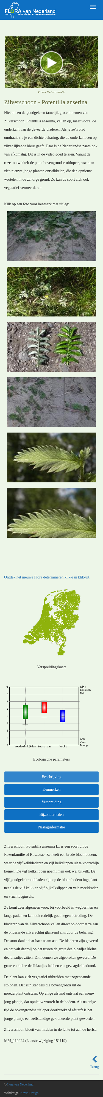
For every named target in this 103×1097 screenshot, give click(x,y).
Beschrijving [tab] (52, 777)
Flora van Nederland (20, 1084)
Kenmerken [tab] (51, 789)
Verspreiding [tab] (52, 802)
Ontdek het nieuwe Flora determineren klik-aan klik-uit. (47, 577)
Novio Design (29, 1093)
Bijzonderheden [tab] (51, 815)
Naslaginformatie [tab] (51, 827)
